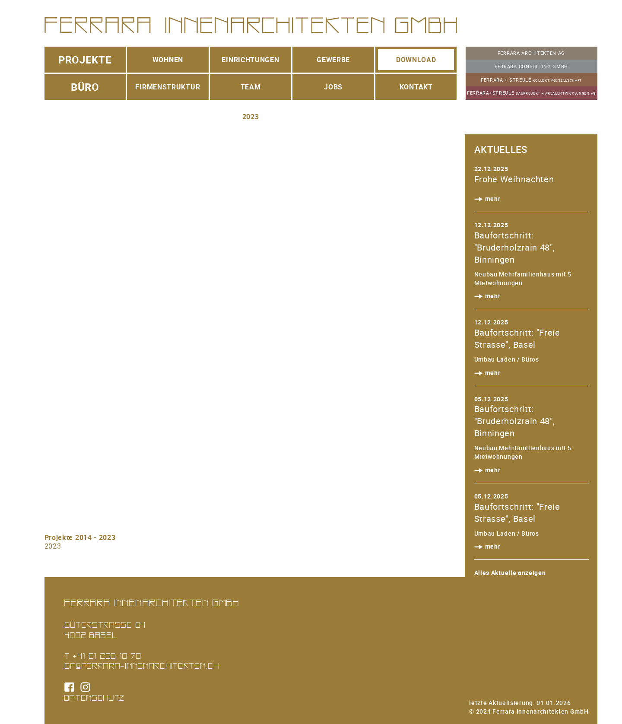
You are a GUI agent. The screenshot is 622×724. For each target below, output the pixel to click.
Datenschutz (94, 697)
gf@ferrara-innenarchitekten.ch (141, 665)
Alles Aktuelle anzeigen (510, 572)
